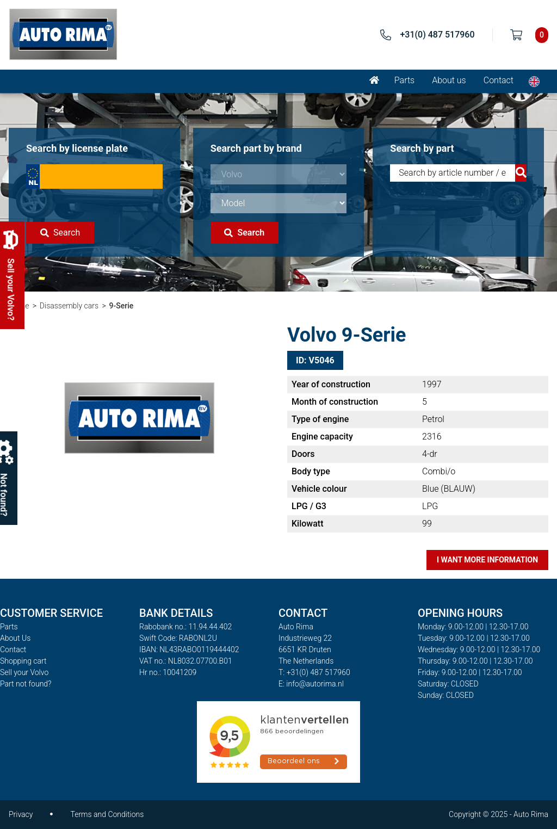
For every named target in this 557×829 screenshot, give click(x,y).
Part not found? (25, 683)
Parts (404, 80)
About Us (15, 638)
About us (449, 80)
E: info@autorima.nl (311, 683)
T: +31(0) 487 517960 (314, 672)
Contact (498, 80)
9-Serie (121, 305)
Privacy (21, 814)
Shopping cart (23, 661)
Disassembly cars (69, 305)
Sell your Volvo (24, 672)
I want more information (487, 559)
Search (60, 232)
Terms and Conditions (107, 814)
